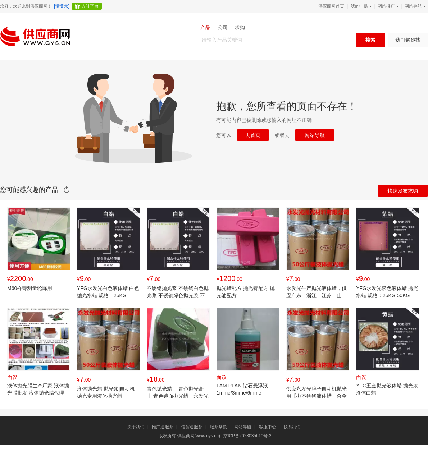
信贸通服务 (191, 426)
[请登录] (61, 6)
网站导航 (414, 6)
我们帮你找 (407, 40)
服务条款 (218, 426)
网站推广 (387, 6)
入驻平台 (90, 6)
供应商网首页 (331, 6)
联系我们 (292, 426)
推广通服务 (162, 426)
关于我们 (136, 426)
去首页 (252, 135)
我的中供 (360, 6)
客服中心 (267, 426)
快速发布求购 (403, 191)
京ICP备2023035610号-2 (247, 435)
